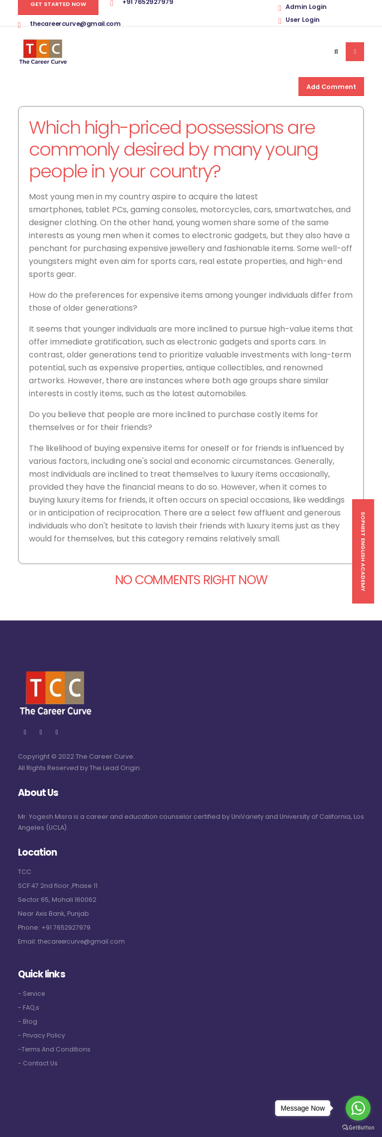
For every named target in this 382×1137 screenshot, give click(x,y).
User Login (303, 19)
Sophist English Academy (363, 551)
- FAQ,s (29, 1007)
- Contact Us (38, 1063)
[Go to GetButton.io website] (358, 1127)
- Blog (27, 1021)
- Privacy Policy (42, 1035)
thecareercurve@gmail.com (75, 23)
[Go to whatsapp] (358, 1108)
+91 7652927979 (66, 927)
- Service (32, 993)
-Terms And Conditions (55, 1049)
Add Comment (331, 87)
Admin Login (306, 6)
